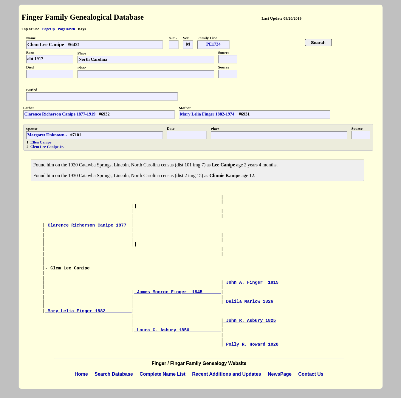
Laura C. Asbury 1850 (177, 330)
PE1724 (213, 44)
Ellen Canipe (41, 142)
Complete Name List (162, 374)
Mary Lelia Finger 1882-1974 (208, 114)
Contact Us (310, 374)
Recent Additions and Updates (226, 374)
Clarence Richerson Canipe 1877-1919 (60, 114)
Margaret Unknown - (47, 134)
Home (81, 374)
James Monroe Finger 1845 (177, 292)
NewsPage (280, 374)
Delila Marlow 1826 (248, 301)
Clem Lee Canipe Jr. (47, 147)
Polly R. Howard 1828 (250, 344)
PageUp (48, 29)
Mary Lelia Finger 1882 (88, 311)
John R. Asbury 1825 (249, 320)
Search (318, 42)
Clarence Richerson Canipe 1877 (88, 225)
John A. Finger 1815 (250, 282)
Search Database (114, 374)
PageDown (66, 29)
